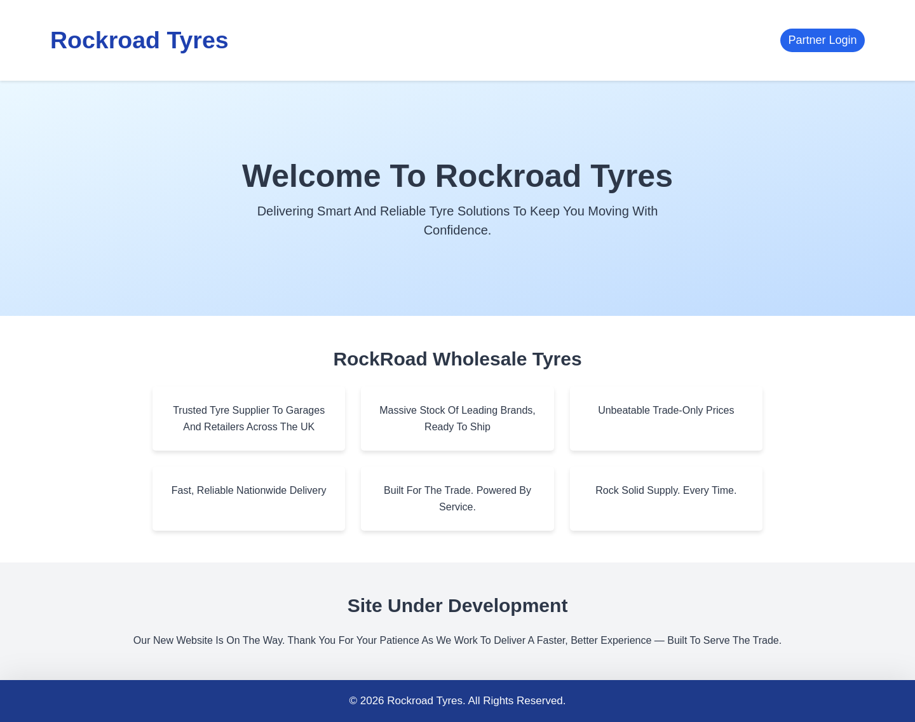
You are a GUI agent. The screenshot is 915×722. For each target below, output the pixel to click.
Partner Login (822, 40)
